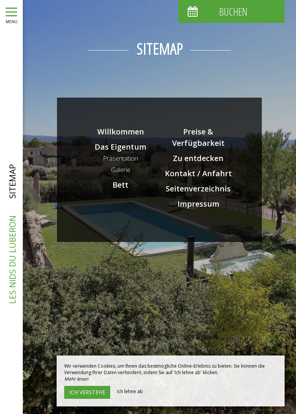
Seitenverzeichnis (198, 188)
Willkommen (120, 131)
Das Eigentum (120, 147)
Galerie (120, 170)
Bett (120, 185)
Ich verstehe (87, 392)
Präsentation (120, 158)
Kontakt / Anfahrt (198, 173)
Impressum (198, 204)
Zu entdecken (198, 158)
